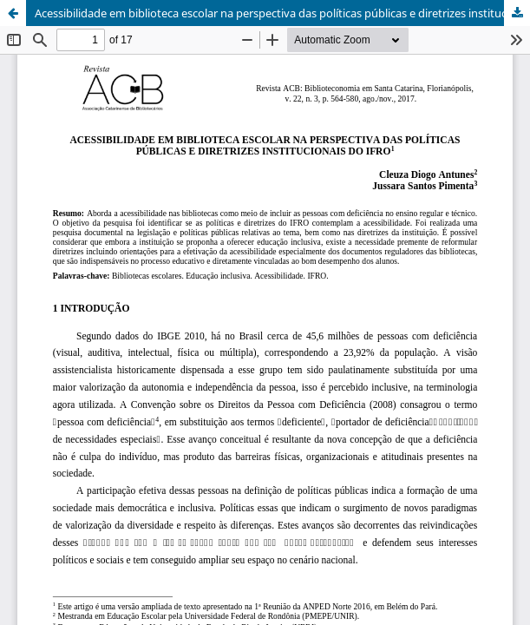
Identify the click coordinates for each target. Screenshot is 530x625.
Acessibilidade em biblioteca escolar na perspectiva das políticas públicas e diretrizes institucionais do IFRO (282, 13)
